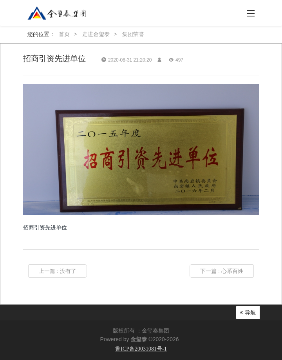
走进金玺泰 (96, 34)
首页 (64, 34)
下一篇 (221, 271)
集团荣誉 (133, 34)
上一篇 (57, 271)
